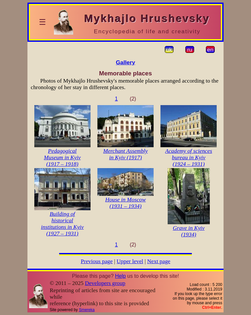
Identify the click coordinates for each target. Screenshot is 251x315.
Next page (158, 261)
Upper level (130, 261)
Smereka (86, 309)
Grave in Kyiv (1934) (189, 231)
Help (120, 276)
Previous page (97, 261)
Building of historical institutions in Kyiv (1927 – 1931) (62, 224)
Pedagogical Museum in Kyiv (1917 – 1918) (62, 157)
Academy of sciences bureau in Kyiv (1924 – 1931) (188, 157)
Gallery (125, 62)
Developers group (105, 283)
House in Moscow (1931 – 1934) (125, 203)
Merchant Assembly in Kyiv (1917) (125, 154)
